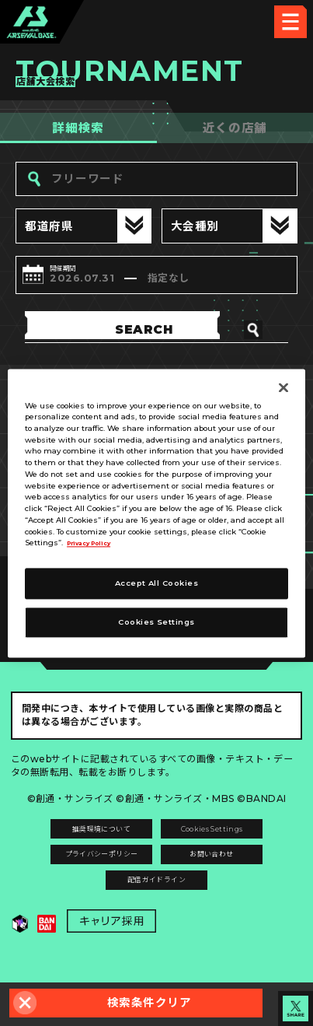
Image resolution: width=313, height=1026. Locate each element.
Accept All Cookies (157, 583)
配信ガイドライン (157, 908)
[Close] (283, 387)
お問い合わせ (229, 875)
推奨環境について (84, 841)
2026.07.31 (90, 280)
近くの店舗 (235, 128)
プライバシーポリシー (83, 875)
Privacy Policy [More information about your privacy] (97, 543)
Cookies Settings (229, 841)
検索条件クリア (149, 1003)
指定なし (200, 280)
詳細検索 (78, 128)
